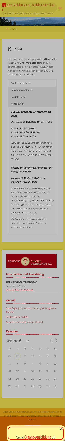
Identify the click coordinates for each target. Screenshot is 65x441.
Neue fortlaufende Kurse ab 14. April (24, 322)
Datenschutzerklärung (32, 437)
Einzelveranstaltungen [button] (22, 90)
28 (17, 356)
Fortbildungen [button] (18, 96)
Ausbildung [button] (17, 103)
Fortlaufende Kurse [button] (21, 83)
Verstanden (32, 428)
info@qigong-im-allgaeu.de (19, 289)
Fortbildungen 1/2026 (17, 317)
